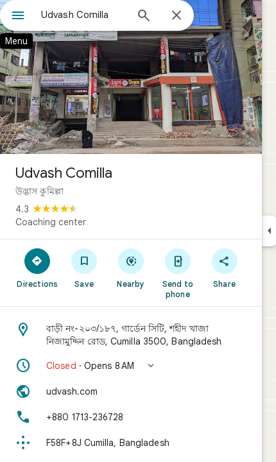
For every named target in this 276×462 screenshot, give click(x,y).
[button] (131, 366)
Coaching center (50, 222)
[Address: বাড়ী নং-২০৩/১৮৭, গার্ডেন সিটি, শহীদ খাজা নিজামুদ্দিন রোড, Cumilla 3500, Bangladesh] (131, 335)
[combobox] (83, 14)
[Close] (176, 16)
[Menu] (18, 16)
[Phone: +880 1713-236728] (131, 417)
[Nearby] (131, 267)
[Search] (143, 16)
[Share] (224, 267)
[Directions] (37, 267)
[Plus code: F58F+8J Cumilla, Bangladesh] (131, 443)
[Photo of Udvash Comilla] (131, 77)
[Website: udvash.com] (131, 391)
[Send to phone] (177, 273)
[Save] (84, 267)
